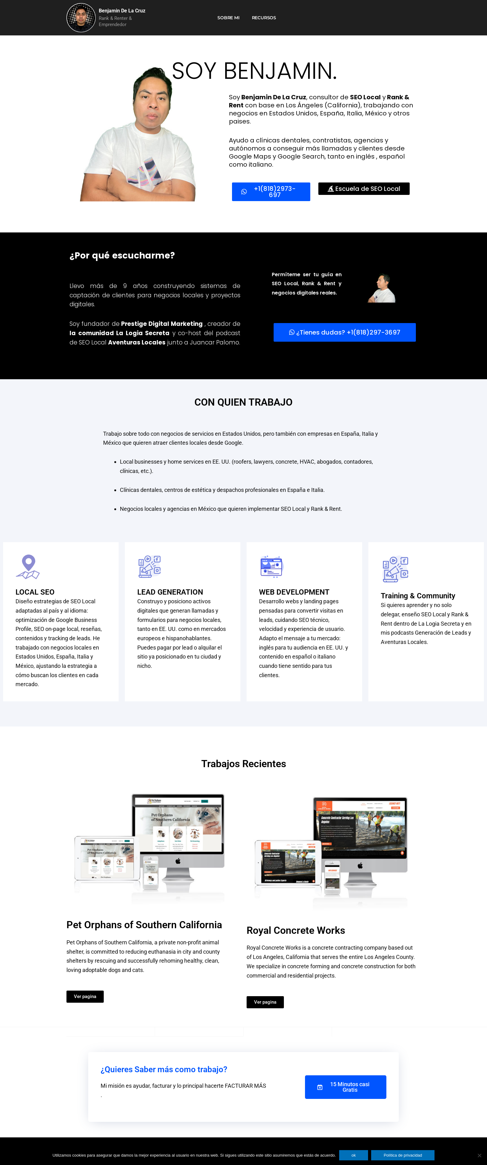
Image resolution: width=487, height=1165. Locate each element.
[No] (479, 1155)
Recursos (264, 17)
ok (354, 1155)
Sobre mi (228, 17)
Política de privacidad (403, 1155)
